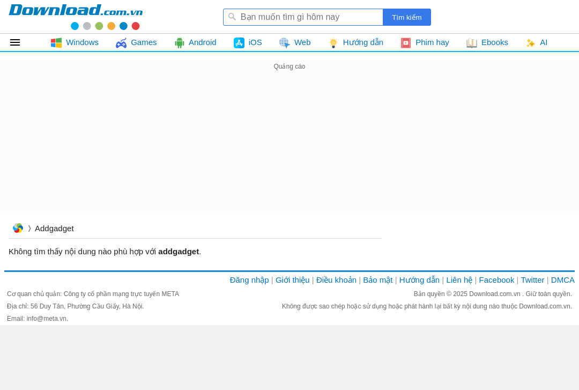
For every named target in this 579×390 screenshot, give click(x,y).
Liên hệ (459, 279)
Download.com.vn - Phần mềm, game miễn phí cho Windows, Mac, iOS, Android (76, 16)
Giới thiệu (293, 279)
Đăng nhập (249, 279)
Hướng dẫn (419, 279)
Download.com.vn (495, 294)
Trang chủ (17, 229)
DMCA (563, 279)
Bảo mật (377, 279)
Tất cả (21, 42)
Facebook (497, 279)
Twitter (532, 279)
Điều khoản (336, 279)
